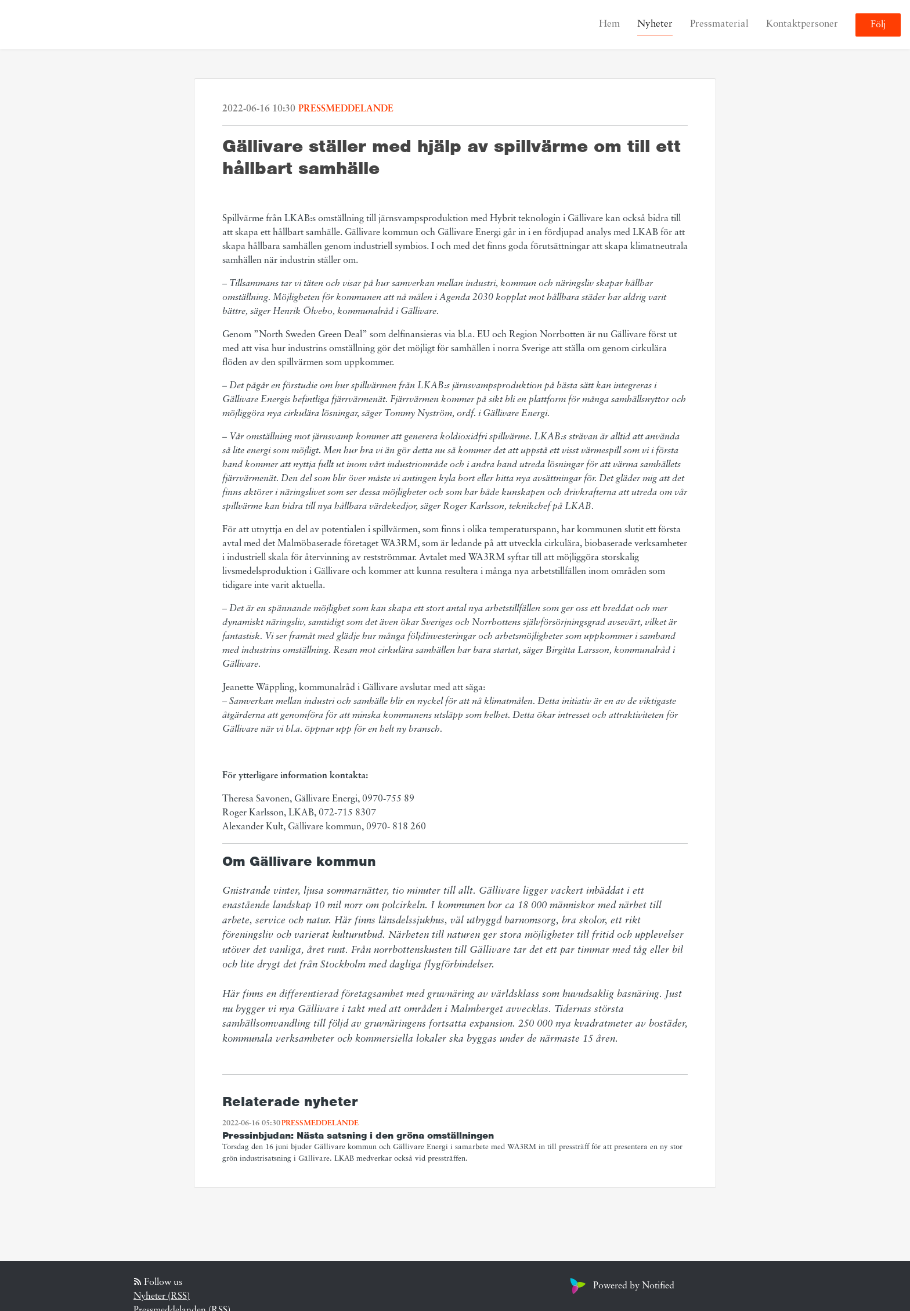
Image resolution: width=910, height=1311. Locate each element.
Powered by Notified (620, 1286)
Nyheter (655, 24)
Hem (609, 24)
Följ (878, 25)
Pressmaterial (719, 24)
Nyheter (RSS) (161, 1296)
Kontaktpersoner (802, 24)
